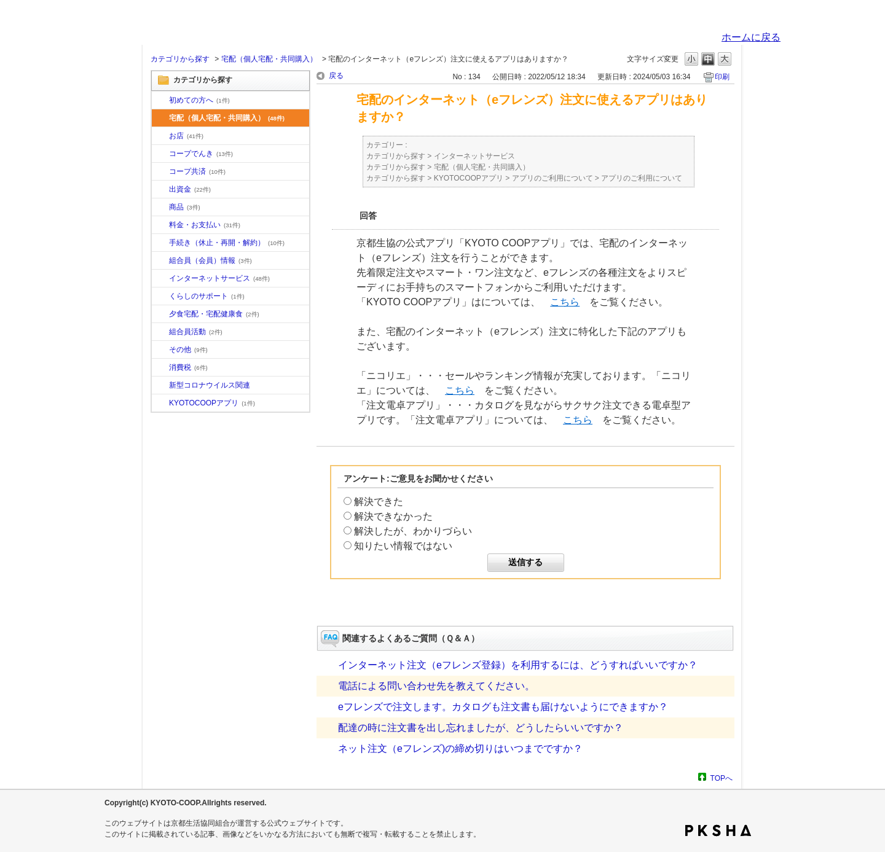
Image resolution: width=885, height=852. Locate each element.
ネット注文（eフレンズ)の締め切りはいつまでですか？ (460, 748)
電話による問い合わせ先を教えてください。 (436, 686)
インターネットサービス (219, 278)
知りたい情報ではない (403, 546)
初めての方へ (199, 100)
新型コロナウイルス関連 (209, 385)
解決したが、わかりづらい (413, 531)
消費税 (188, 367)
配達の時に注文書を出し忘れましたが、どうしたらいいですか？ (480, 727)
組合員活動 (195, 331)
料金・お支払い (204, 225)
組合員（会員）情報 (210, 260)
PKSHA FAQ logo (718, 830)
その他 (188, 349)
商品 (184, 207)
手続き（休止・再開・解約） (227, 242)
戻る (336, 75)
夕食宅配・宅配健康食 (214, 314)
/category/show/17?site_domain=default (160, 314)
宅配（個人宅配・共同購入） (269, 59)
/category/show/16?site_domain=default (160, 296)
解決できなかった (393, 516)
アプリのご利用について (552, 178)
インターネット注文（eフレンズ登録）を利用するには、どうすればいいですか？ (518, 665)
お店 (186, 135)
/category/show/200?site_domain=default (160, 403)
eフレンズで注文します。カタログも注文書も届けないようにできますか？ (503, 707)
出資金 (190, 189)
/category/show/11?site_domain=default (160, 207)
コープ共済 (197, 171)
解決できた (378, 501)
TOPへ (721, 778)
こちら (565, 302)
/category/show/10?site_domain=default (160, 100)
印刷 (722, 76)
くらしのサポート (207, 296)
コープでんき (201, 153)
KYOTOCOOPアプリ (212, 403)
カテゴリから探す (180, 59)
